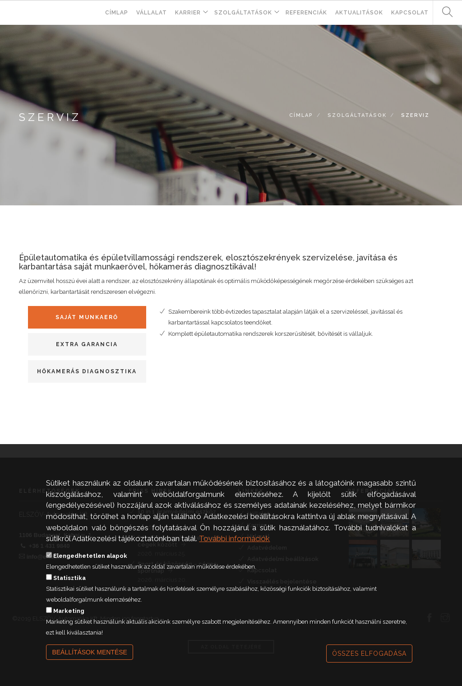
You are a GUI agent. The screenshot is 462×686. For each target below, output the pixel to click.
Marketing (68, 610)
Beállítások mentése (89, 652)
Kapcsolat (410, 12)
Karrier (188, 12)
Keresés (444, 12)
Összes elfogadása (369, 653)
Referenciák (306, 12)
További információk (234, 538)
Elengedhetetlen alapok (90, 555)
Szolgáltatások (243, 12)
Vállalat (151, 12)
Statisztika (69, 578)
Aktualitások (359, 12)
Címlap (116, 12)
